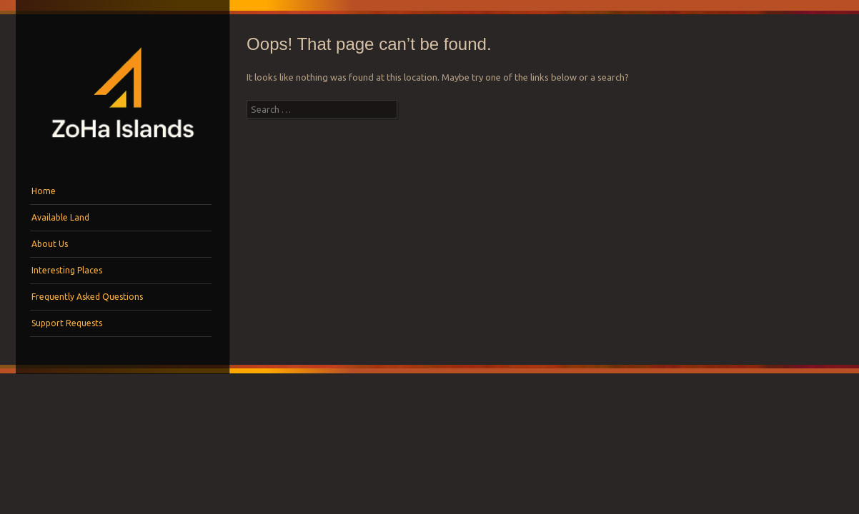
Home (43, 191)
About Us (49, 243)
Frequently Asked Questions (87, 296)
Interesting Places (66, 270)
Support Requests (66, 323)
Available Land (60, 217)
